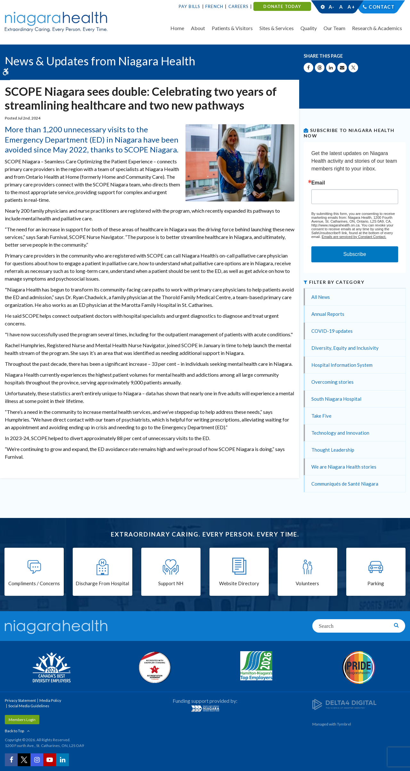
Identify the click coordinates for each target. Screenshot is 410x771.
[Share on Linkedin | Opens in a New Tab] (331, 67)
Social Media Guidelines (28, 705)
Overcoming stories (332, 382)
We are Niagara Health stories (343, 467)
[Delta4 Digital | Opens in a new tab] (344, 703)
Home (177, 28)
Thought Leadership (332, 450)
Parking (375, 583)
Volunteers (307, 583)
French (214, 6)
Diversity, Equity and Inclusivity (345, 348)
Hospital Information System (342, 365)
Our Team (334, 28)
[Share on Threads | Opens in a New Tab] (319, 67)
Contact (381, 7)
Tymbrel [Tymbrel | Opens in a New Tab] (344, 724)
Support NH (170, 583)
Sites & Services (276, 28)
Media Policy (50, 700)
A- (331, 7)
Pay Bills (190, 6)
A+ (351, 7)
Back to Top (14, 730)
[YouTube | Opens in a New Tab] (49, 759)
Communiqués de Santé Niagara (344, 484)
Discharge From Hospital (102, 583)
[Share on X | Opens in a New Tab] (353, 67)
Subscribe (354, 254)
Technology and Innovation (340, 433)
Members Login (22, 719)
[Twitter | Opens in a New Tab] (24, 759)
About (198, 28)
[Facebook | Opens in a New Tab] (11, 759)
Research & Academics (377, 28)
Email (318, 182)
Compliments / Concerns (34, 583)
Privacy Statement (20, 700)
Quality (308, 28)
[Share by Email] (342, 67)
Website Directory (239, 583)
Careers (238, 6)
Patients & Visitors (232, 28)
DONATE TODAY (282, 6)
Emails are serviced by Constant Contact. (354, 237)
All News (320, 297)
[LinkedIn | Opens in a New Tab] (62, 759)
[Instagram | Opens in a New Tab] (36, 759)
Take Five (321, 416)
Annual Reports (327, 314)
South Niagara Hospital (336, 399)
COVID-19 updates (332, 331)
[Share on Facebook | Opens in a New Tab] (308, 67)
